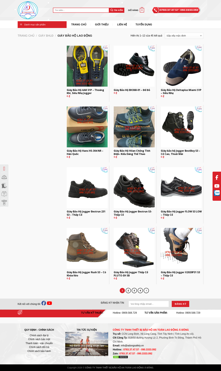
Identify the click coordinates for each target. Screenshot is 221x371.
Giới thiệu (102, 24)
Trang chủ (26, 35)
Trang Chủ (78, 24)
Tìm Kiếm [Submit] (116, 10)
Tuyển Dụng (144, 24)
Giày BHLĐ (45, 35)
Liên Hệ (122, 24)
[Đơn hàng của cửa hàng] (184, 36)
